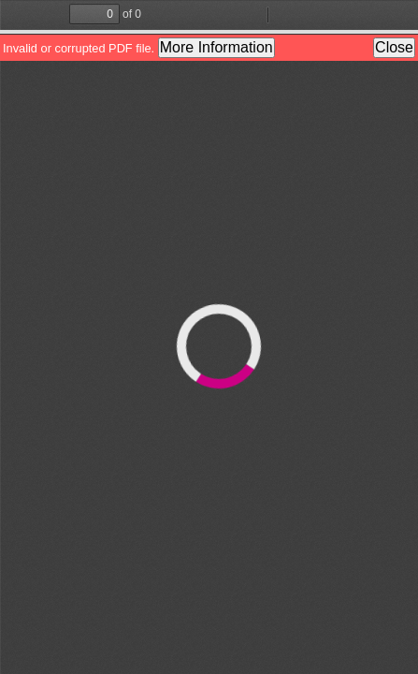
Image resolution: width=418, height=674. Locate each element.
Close (394, 47)
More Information (216, 47)
